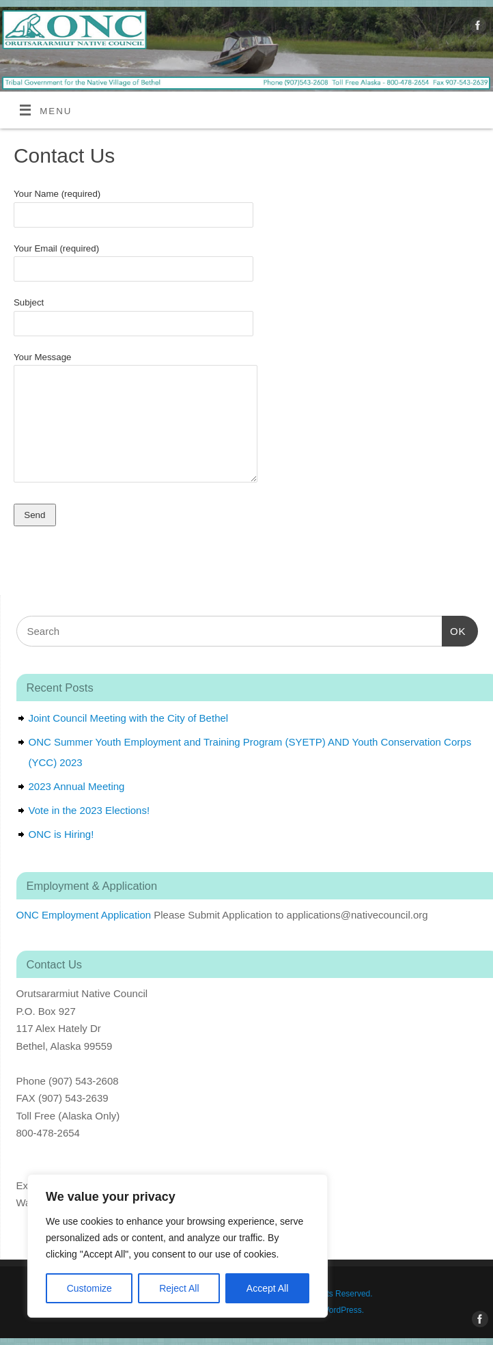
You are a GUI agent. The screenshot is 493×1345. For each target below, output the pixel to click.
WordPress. (343, 1310)
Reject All (179, 1288)
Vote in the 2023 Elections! (89, 810)
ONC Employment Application (84, 915)
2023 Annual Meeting (77, 786)
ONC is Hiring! (61, 834)
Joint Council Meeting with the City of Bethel (129, 718)
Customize (89, 1288)
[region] (177, 1246)
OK (454, 629)
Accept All (267, 1288)
